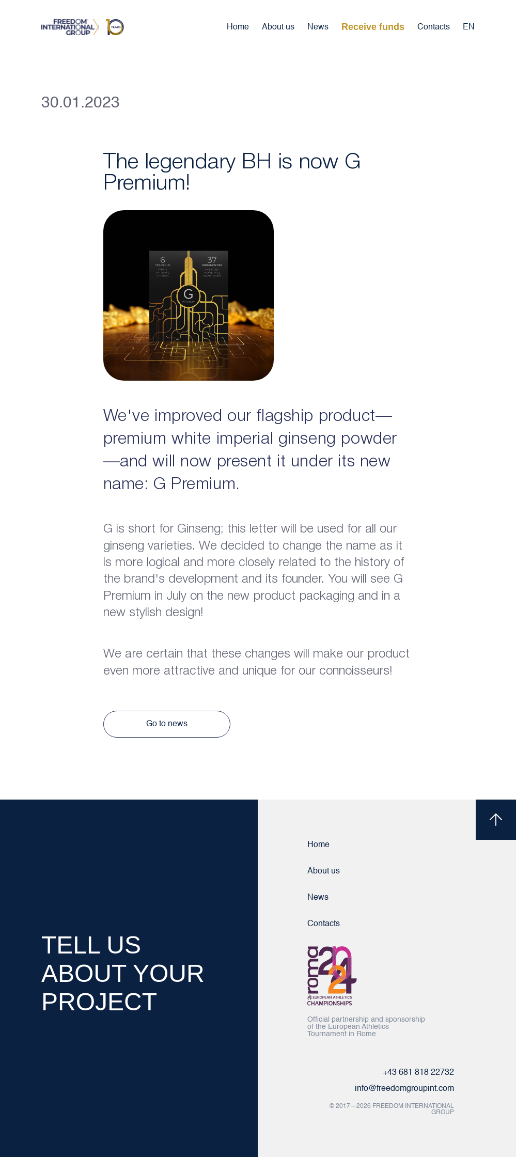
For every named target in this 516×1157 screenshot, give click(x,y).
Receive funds (372, 27)
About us (278, 27)
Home (238, 27)
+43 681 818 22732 (418, 1073)
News (318, 27)
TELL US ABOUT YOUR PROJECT (123, 973)
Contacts (433, 27)
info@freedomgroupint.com (404, 1089)
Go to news (166, 724)
